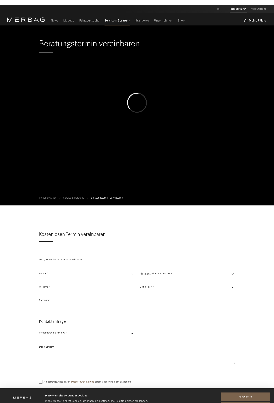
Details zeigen (53, 396)
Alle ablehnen (245, 392)
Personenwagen (47, 197)
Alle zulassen (245, 382)
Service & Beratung (73, 197)
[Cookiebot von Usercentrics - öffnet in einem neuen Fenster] (22, 396)
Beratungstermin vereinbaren (107, 197)
